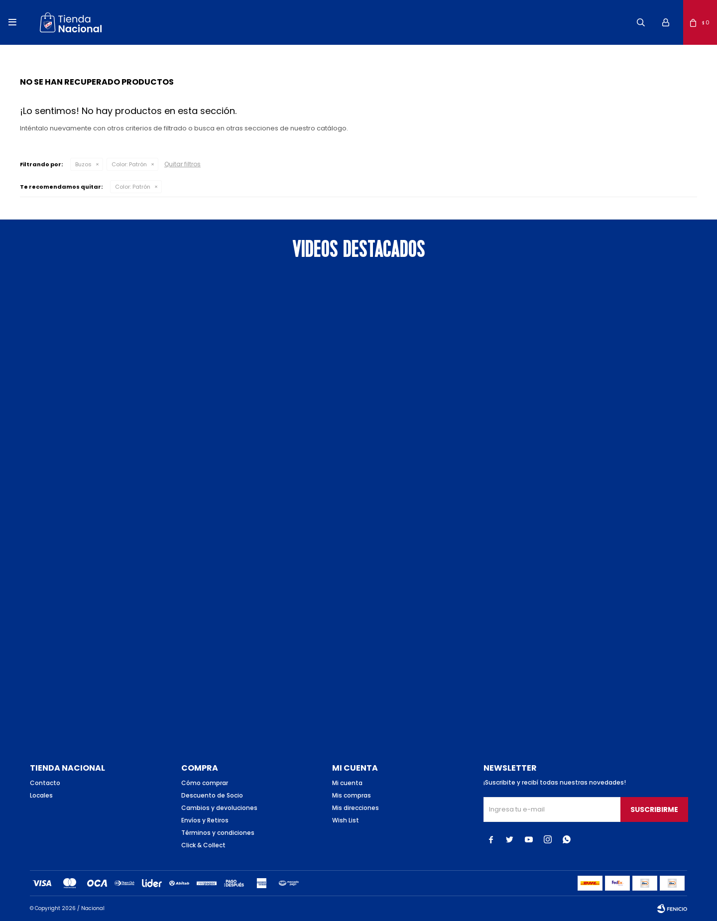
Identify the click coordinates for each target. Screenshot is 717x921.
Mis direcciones (355, 808)
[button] (640, 22)
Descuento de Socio (212, 795)
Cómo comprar (204, 783)
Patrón (129, 164)
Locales (41, 795)
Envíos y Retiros (205, 820)
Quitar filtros (182, 164)
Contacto (45, 783)
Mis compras (351, 795)
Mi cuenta (347, 783)
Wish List (345, 820)
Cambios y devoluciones (219, 808)
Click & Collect (203, 845)
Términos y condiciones (217, 832)
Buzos (83, 164)
